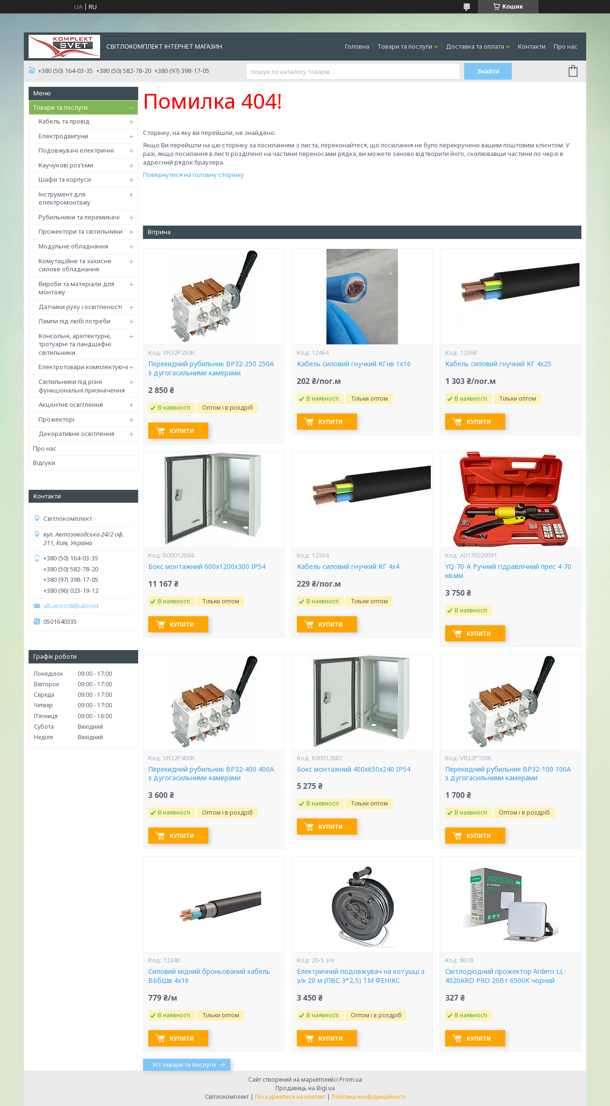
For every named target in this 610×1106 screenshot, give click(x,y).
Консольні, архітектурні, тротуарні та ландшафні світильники (75, 344)
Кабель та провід (64, 121)
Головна (357, 46)
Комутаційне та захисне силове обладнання (75, 265)
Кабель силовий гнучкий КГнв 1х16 (354, 364)
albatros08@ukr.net (71, 606)
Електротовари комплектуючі (83, 366)
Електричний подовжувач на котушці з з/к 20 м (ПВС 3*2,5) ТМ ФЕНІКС (361, 976)
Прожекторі (56, 419)
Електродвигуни (63, 136)
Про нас (566, 46)
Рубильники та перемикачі (79, 217)
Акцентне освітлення (71, 404)
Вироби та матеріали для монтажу (76, 288)
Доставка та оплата (475, 46)
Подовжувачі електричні (76, 150)
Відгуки (44, 462)
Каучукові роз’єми (66, 165)
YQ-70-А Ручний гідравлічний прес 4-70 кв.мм (508, 571)
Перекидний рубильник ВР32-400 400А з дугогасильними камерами (211, 774)
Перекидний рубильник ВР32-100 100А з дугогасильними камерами (508, 774)
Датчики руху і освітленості (80, 306)
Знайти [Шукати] (488, 71)
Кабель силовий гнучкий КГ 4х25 (498, 364)
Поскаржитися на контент (290, 1097)
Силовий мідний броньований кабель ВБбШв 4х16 (209, 976)
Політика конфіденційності (368, 1097)
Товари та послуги (404, 46)
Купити (182, 431)
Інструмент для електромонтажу (65, 198)
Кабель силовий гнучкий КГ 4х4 (348, 566)
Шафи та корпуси (65, 179)
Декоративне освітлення (76, 433)
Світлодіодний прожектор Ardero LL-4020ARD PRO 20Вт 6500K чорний (505, 976)
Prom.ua (350, 1079)
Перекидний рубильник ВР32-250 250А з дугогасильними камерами (211, 368)
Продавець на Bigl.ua (305, 1088)
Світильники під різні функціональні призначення (82, 385)
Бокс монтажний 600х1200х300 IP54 (206, 566)
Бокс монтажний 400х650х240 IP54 (353, 769)
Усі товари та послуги (184, 1064)
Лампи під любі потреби (75, 321)
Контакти (532, 46)
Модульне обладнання (73, 246)
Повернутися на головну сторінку (193, 174)
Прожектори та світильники (80, 231)
